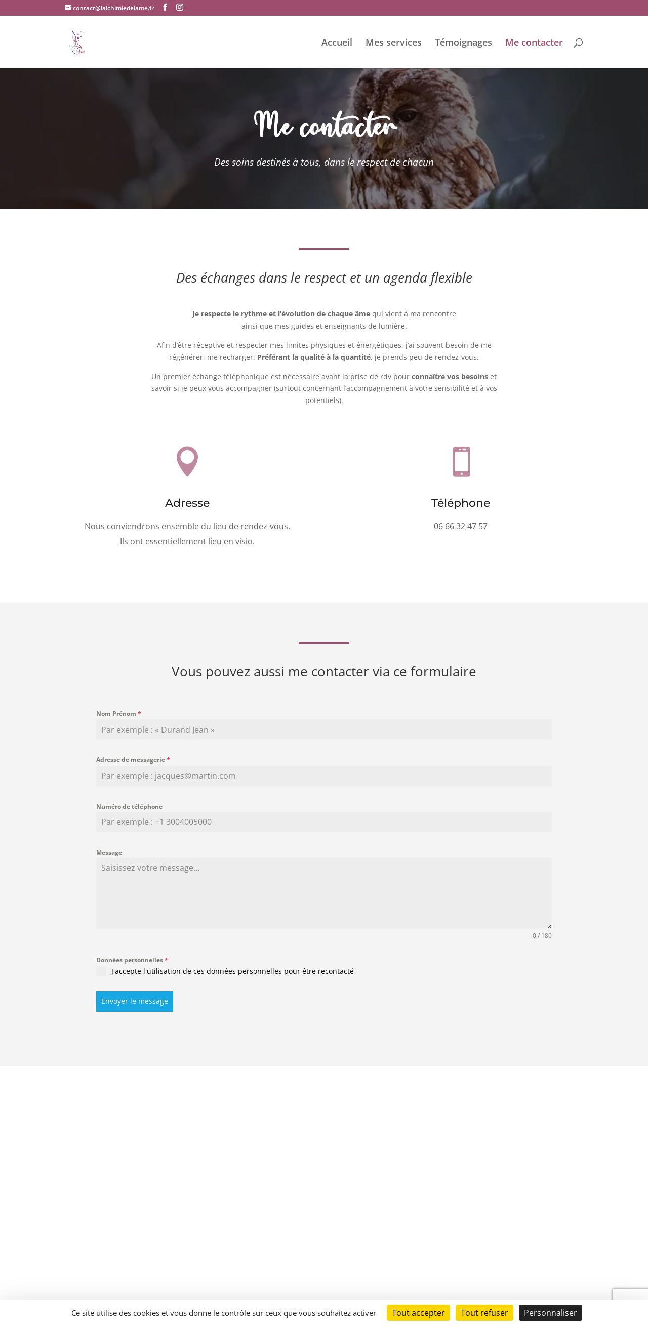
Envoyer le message (134, 1001)
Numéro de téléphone (129, 806)
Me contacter (534, 43)
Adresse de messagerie (133, 759)
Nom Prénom (118, 713)
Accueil (336, 43)
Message (109, 852)
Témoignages (463, 43)
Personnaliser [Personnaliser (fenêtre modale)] (550, 1312)
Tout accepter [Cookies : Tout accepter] (418, 1312)
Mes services (394, 43)
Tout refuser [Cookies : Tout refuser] (484, 1312)
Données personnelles (132, 960)
